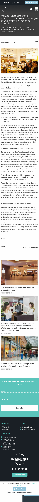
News (9, 27)
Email (3, 391)
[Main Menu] (36, 9)
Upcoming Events (27, 427)
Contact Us (5, 429)
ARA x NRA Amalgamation (24, 492)
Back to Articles (30, 247)
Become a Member (19, 474)
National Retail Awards (28, 429)
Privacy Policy (11, 492)
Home (3, 27)
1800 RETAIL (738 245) (10, 437)
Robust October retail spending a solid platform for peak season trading (17, 364)
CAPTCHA (4, 400)
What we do (5, 427)
